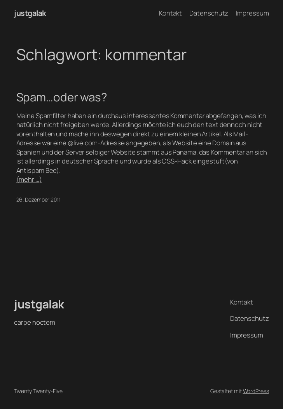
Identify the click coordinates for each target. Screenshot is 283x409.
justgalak (30, 13)
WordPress (256, 391)
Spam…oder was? (61, 97)
